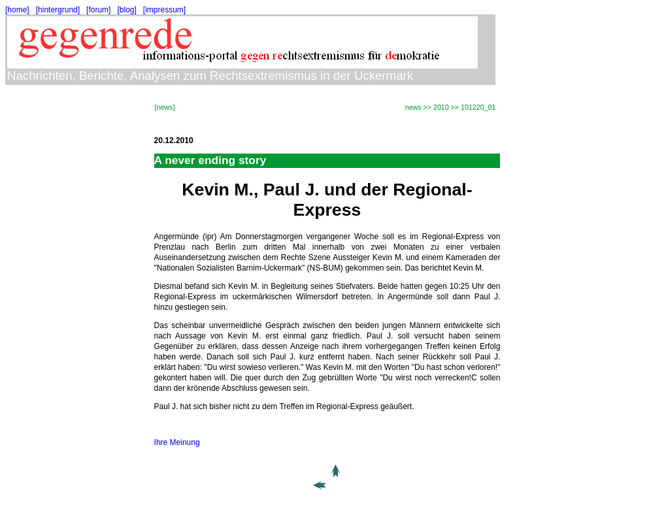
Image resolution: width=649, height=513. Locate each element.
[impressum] (164, 9)
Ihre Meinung (177, 442)
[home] (17, 9)
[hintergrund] (58, 9)
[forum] (98, 9)
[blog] (126, 9)
